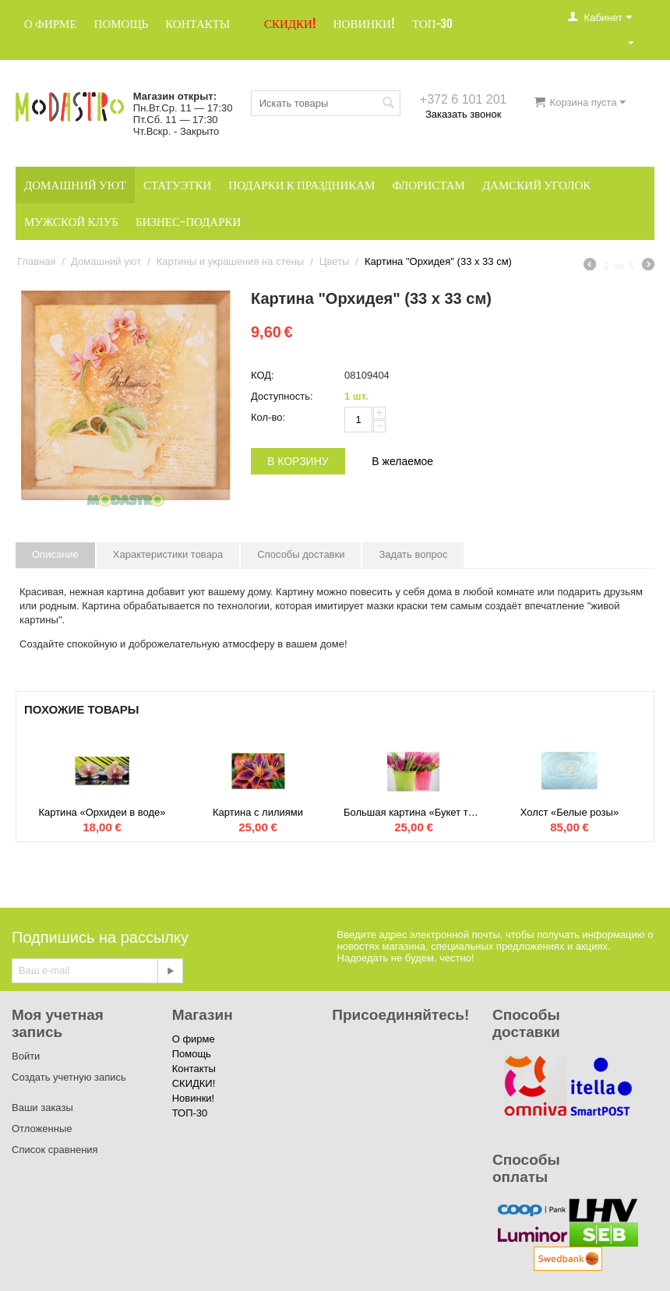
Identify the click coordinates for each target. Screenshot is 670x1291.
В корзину (298, 461)
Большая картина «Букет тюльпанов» (414, 812)
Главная (36, 261)
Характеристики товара (168, 554)
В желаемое (402, 461)
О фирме (50, 23)
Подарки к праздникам (301, 185)
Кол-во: (268, 417)
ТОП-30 (432, 23)
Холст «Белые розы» (569, 812)
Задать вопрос (413, 554)
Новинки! (364, 23)
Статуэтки (177, 185)
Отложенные (42, 1128)
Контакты (197, 23)
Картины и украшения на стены (230, 261)
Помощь (121, 23)
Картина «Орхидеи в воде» (101, 812)
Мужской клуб (71, 221)
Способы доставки (300, 554)
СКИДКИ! (290, 23)
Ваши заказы (42, 1107)
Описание (55, 554)
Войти (26, 1056)
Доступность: (282, 396)
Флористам (428, 185)
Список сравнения (55, 1149)
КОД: (262, 375)
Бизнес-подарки (188, 221)
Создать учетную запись (69, 1077)
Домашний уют (75, 185)
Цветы (334, 261)
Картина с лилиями (258, 812)
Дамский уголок (536, 185)
